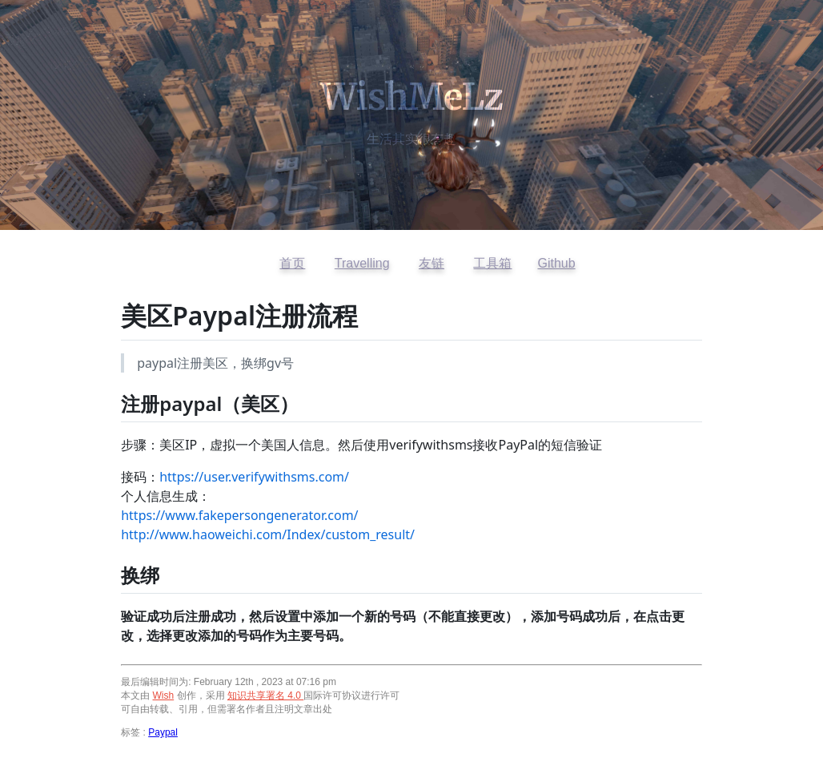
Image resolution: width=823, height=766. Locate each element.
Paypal (163, 732)
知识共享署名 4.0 (265, 695)
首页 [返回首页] (292, 263)
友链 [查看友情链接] (431, 263)
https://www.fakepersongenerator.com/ (239, 515)
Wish (164, 695)
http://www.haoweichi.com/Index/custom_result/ (268, 534)
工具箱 (492, 263)
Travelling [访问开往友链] (362, 263)
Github (556, 263)
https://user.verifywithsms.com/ (254, 477)
